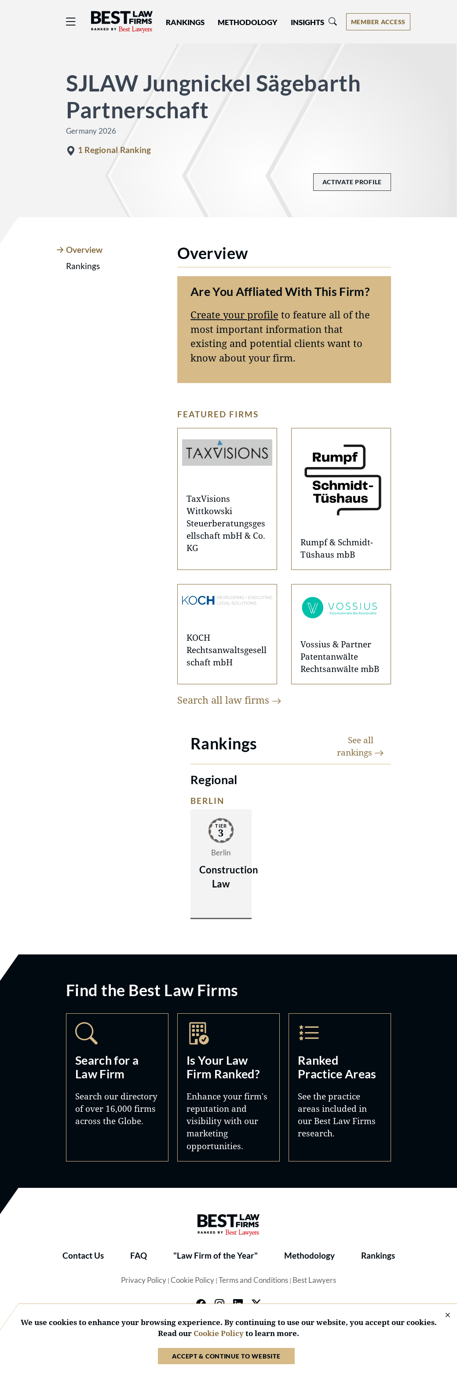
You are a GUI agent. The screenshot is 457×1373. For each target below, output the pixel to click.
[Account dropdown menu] (378, 21)
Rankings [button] (185, 22)
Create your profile (234, 314)
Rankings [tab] (83, 266)
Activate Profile (352, 182)
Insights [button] (307, 22)
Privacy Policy (143, 1280)
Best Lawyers (314, 1280)
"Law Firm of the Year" (215, 1255)
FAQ (138, 1255)
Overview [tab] (84, 250)
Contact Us (83, 1255)
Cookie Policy (192, 1280)
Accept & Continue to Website (226, 1356)
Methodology (309, 1255)
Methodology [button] (248, 22)
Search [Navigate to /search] (117, 1087)
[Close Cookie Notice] (442, 1316)
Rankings (378, 1255)
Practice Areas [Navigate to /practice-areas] (340, 1087)
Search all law (229, 700)
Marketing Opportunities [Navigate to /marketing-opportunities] (228, 1087)
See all (360, 746)
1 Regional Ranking (114, 150)
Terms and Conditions (253, 1280)
